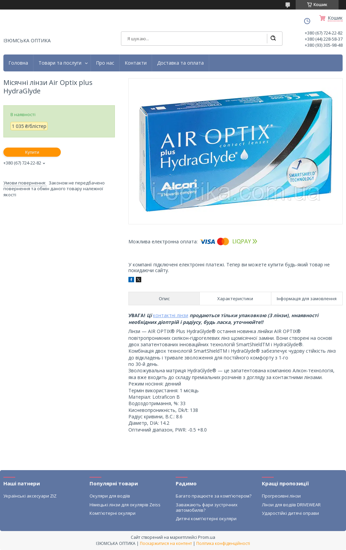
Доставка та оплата (180, 63)
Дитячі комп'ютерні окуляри (206, 518)
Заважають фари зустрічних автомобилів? (207, 507)
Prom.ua (206, 537)
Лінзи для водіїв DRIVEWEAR (291, 505)
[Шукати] (273, 38)
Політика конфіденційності (223, 543)
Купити (32, 152)
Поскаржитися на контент (166, 543)
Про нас (105, 63)
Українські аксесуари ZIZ (29, 496)
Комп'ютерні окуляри (112, 513)
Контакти (136, 63)
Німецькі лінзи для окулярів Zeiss (125, 505)
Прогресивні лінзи (281, 496)
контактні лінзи (170, 315)
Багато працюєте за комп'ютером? (213, 496)
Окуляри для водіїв (110, 496)
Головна (18, 63)
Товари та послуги (60, 63)
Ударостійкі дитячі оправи (290, 513)
